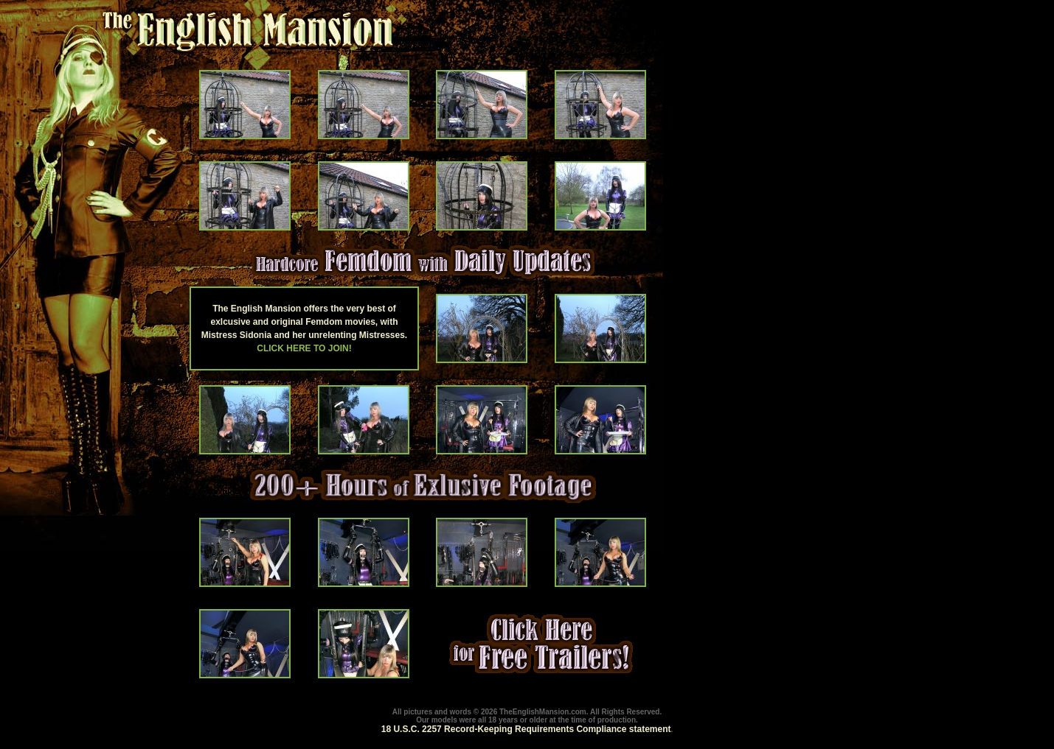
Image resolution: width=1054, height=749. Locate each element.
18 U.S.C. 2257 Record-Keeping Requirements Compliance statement (526, 729)
